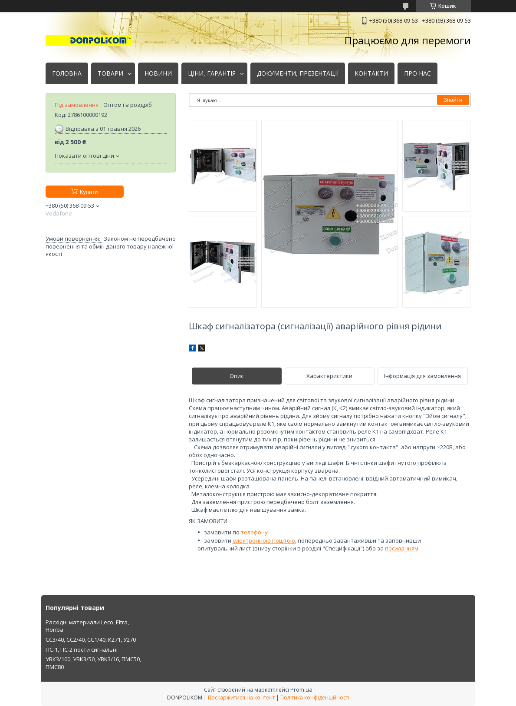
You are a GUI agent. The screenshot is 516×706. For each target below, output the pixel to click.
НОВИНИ (158, 73)
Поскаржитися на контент (241, 697)
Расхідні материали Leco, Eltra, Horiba (87, 626)
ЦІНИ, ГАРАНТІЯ (212, 73)
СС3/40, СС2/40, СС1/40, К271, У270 (91, 639)
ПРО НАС (417, 73)
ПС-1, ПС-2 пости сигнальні (82, 649)
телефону (254, 532)
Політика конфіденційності (314, 697)
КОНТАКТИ (371, 73)
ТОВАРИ (110, 73)
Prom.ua (301, 689)
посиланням (401, 548)
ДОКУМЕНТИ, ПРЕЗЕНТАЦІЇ (298, 73)
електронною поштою (264, 540)
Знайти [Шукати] (453, 99)
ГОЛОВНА (67, 73)
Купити (89, 192)
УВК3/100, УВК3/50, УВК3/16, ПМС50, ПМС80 (93, 663)
